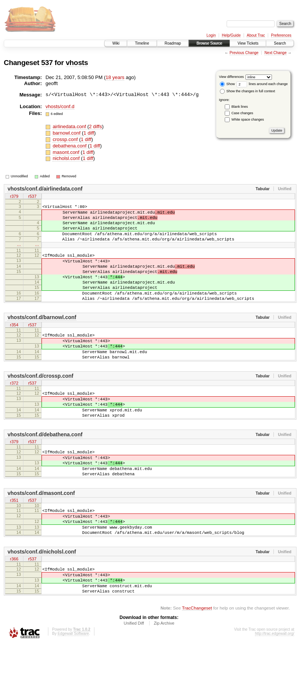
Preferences (281, 35)
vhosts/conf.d (60, 106)
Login (211, 35)
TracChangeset (197, 662)
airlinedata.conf (69, 126)
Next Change (275, 53)
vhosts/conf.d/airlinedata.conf (45, 189)
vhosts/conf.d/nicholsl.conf (42, 599)
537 (47, 63)
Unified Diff (134, 677)
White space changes (248, 119)
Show (227, 84)
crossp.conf (65, 139)
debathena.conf (70, 146)
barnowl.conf (67, 133)
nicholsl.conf (66, 158)
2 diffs (95, 126)
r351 (14, 542)
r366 (14, 607)
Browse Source (209, 43)
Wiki (115, 43)
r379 (14, 196)
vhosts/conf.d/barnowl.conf (42, 338)
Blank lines (240, 107)
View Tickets (248, 43)
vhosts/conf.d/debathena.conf (45, 468)
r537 (32, 196)
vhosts (77, 63)
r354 (14, 345)
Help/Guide (231, 35)
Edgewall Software (73, 688)
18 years (114, 77)
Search (280, 43)
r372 (14, 411)
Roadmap (173, 43)
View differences (231, 77)
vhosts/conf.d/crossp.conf (40, 403)
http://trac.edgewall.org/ (274, 688)
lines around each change (262, 84)
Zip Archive (164, 677)
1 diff (88, 133)
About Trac (256, 35)
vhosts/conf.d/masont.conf (41, 534)
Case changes (242, 113)
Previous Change (244, 53)
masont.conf (66, 152)
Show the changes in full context (247, 91)
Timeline (142, 43)
